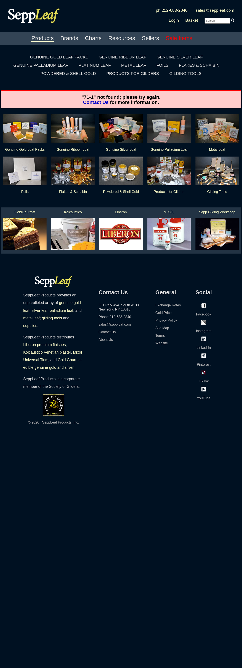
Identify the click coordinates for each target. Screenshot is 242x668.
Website (161, 343)
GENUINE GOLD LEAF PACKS (59, 57)
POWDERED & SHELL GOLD (68, 73)
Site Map (162, 328)
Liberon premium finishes (44, 345)
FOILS (162, 65)
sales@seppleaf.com (215, 10)
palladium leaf (61, 310)
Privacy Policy (166, 320)
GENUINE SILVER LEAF (180, 57)
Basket (191, 20)
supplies (30, 325)
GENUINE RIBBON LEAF (122, 57)
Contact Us (96, 102)
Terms (160, 335)
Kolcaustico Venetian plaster (47, 352)
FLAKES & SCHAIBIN (199, 65)
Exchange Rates (168, 305)
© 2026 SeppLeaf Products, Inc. (53, 422)
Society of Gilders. (64, 386)
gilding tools (52, 318)
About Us (105, 339)
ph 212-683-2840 (171, 10)
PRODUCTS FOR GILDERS (132, 73)
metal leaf (31, 318)
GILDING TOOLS (185, 73)
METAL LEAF (133, 65)
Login (174, 20)
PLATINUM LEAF (95, 65)
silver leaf (39, 310)
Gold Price (163, 313)
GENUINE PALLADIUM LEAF (40, 65)
